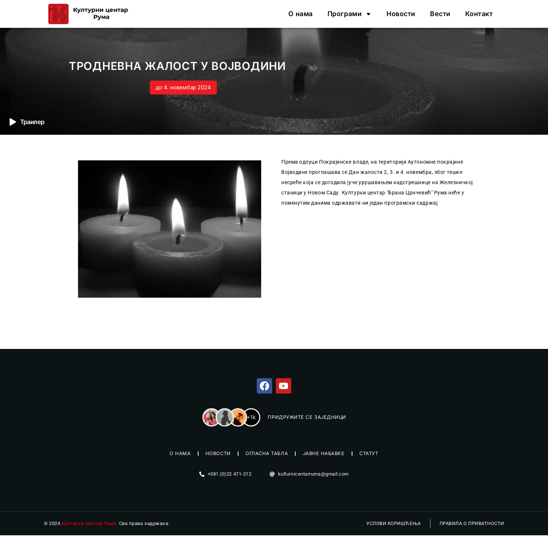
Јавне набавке (325, 454)
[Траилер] (12, 122)
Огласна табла (266, 454)
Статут (371, 454)
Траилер (32, 122)
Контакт (479, 14)
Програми (349, 14)
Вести (440, 14)
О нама (300, 14)
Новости (400, 14)
